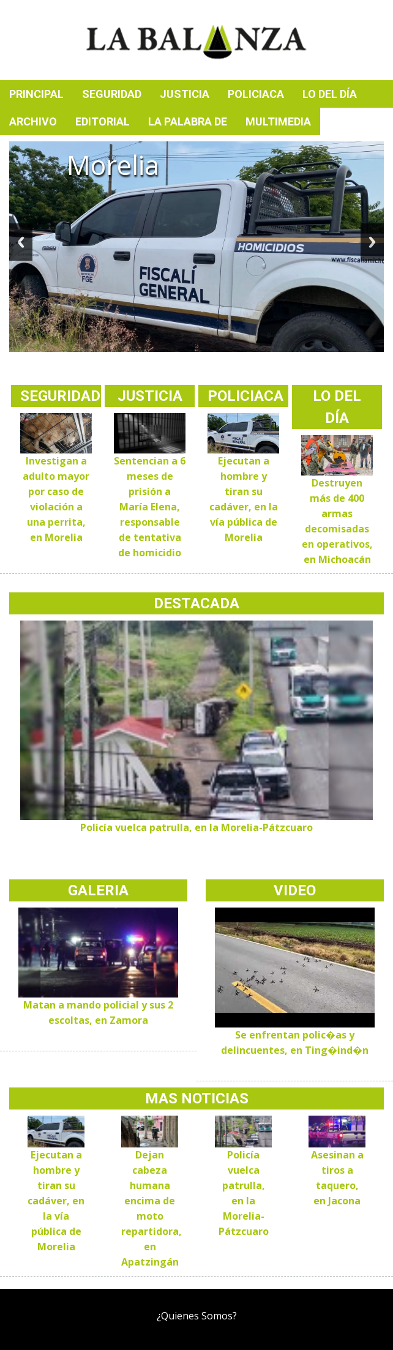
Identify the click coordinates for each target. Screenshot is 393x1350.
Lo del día (329, 94)
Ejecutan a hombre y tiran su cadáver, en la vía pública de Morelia (56, 1200)
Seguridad (111, 94)
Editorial (102, 121)
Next (372, 242)
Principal (36, 94)
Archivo (33, 121)
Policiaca (256, 94)
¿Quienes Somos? (197, 1315)
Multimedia (278, 121)
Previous (20, 242)
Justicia (184, 94)
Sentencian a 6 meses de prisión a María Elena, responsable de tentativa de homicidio (149, 506)
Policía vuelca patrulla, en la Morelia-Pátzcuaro (196, 827)
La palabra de (187, 121)
